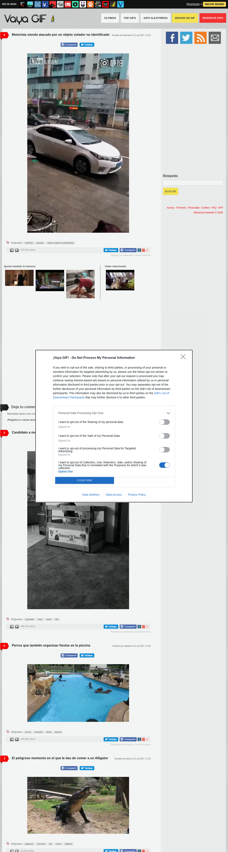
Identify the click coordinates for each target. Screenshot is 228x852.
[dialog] (114, 426)
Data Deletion (91, 494)
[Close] (184, 358)
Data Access (114, 494)
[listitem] (114, 413)
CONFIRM (84, 480)
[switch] (164, 422)
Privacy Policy (137, 494)
